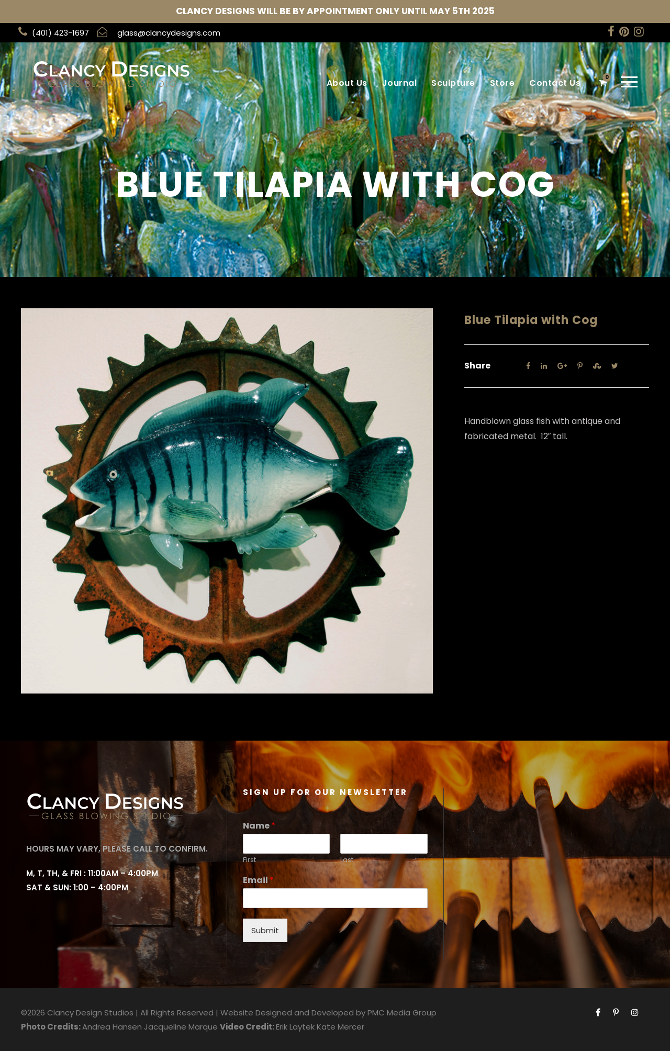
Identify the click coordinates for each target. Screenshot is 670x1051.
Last (346, 860)
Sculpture (453, 83)
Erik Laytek (295, 1026)
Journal (399, 83)
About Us (347, 83)
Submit (265, 930)
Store (502, 83)
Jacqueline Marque (181, 1026)
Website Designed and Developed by (292, 1012)
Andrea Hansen (112, 1026)
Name (259, 826)
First (249, 860)
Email (258, 880)
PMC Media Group (402, 1012)
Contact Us (554, 83)
